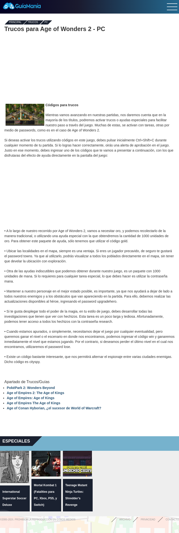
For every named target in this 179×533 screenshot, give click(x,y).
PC (46, 22)
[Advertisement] (89, 67)
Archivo (124, 519)
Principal (15, 22)
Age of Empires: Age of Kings (30, 398)
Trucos (33, 22)
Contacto (172, 519)
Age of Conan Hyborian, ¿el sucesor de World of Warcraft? (54, 408)
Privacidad (148, 519)
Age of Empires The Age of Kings (33, 403)
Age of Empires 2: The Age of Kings (35, 393)
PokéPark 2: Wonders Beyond (31, 388)
